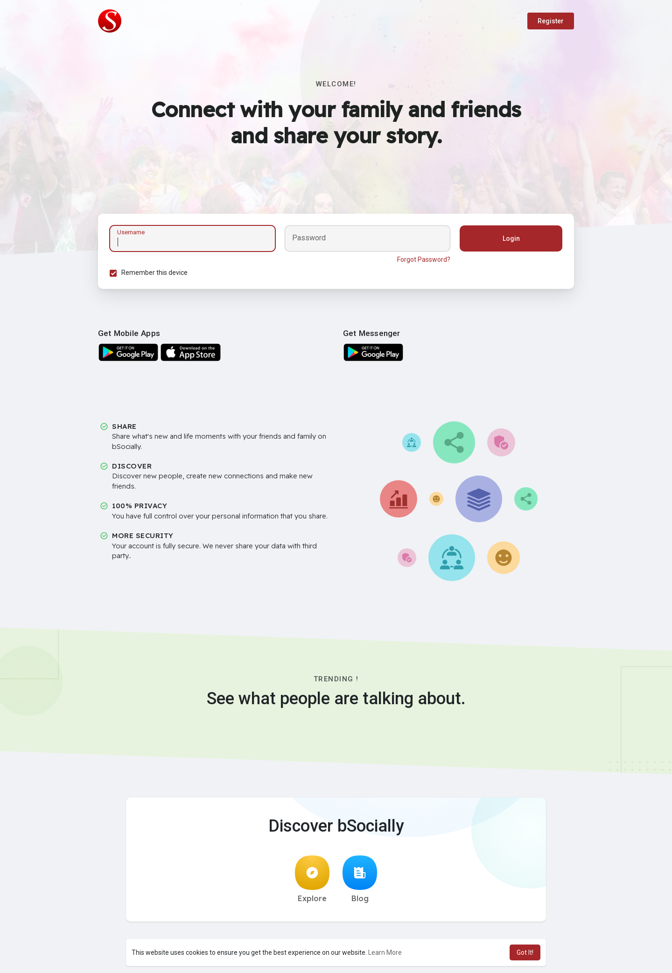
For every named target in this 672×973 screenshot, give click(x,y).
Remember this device (154, 272)
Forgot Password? (423, 259)
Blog (360, 879)
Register (551, 21)
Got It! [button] (525, 952)
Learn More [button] (385, 952)
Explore (312, 879)
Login (511, 238)
